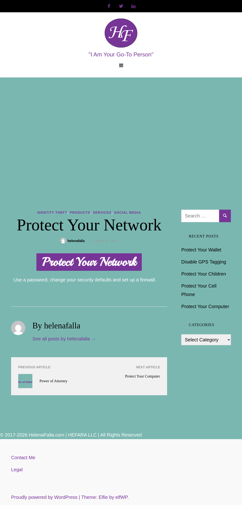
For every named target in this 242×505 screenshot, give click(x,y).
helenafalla (76, 241)
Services (102, 212)
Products (80, 212)
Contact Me (23, 457)
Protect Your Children (203, 273)
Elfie (103, 497)
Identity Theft (52, 212)
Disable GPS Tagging (203, 261)
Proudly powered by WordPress (45, 497)
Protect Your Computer (205, 306)
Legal (17, 469)
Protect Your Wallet (201, 249)
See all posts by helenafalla (64, 338)
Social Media (127, 212)
